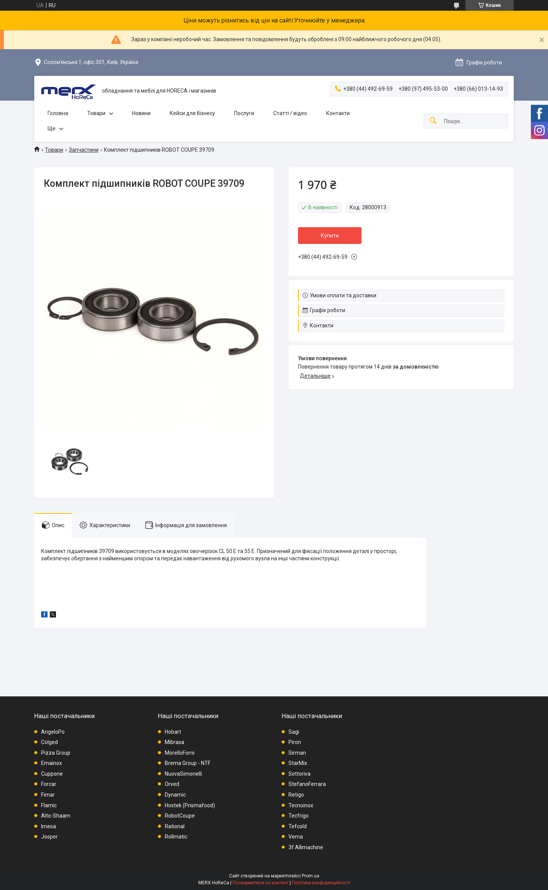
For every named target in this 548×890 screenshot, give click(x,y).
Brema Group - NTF (187, 763)
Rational (175, 826)
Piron (294, 742)
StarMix (297, 763)
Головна (58, 113)
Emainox (51, 763)
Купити (330, 236)
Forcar (48, 784)
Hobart (173, 732)
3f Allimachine (305, 847)
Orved (172, 784)
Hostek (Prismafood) (190, 805)
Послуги (244, 113)
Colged (49, 742)
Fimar (48, 795)
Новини (141, 113)
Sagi (293, 732)
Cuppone (52, 774)
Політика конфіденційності (321, 882)
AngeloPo (53, 732)
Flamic (49, 805)
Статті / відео (290, 113)
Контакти (338, 113)
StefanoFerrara (307, 784)
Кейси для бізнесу (192, 113)
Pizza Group (55, 753)
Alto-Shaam (55, 816)
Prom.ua (310, 876)
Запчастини (84, 150)
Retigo (296, 795)
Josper (49, 837)
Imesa (48, 826)
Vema (295, 837)
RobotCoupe (180, 816)
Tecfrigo (298, 816)
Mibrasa (174, 742)
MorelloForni (179, 753)
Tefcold (297, 826)
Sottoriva (299, 774)
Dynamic (175, 795)
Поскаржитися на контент (260, 882)
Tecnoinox (300, 805)
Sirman (297, 753)
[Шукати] (433, 121)
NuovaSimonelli (183, 774)
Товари (96, 113)
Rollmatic (176, 837)
